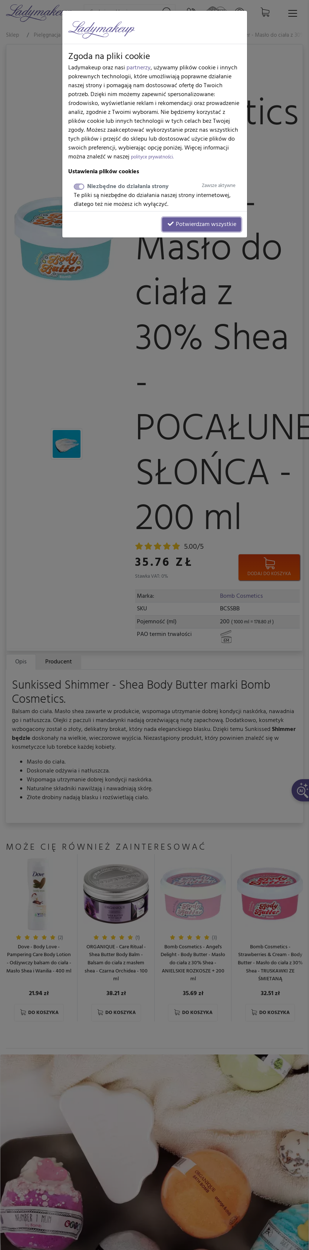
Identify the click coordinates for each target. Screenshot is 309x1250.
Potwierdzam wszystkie (201, 224)
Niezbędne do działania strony (161, 186)
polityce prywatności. (152, 157)
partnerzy (138, 68)
